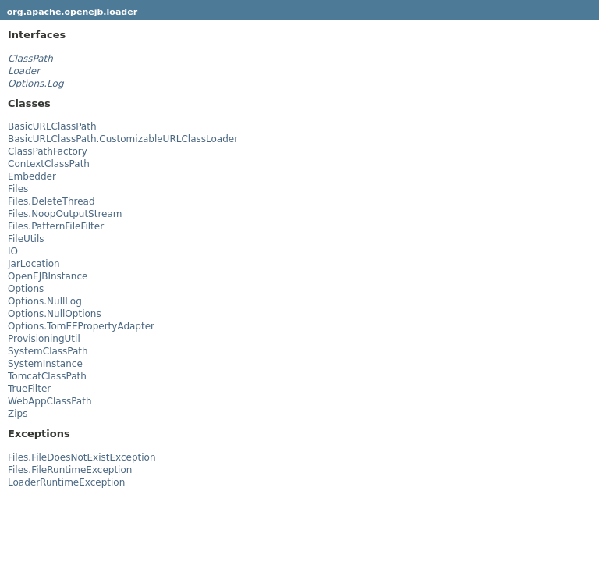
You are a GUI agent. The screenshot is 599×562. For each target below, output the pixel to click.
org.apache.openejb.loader (72, 12)
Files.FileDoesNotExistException (82, 457)
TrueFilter (29, 388)
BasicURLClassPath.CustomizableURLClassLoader (123, 138)
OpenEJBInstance (47, 276)
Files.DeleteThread (51, 201)
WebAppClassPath (50, 401)
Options (26, 288)
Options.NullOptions (54, 313)
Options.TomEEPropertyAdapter (81, 326)
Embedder (32, 176)
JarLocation (34, 263)
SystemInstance (45, 363)
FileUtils (26, 238)
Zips (17, 413)
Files (18, 188)
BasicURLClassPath (52, 126)
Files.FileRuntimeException (70, 469)
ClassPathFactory (47, 151)
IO (13, 251)
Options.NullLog (45, 301)
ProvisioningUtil (44, 338)
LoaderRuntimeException (66, 482)
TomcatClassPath (47, 376)
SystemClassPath (48, 351)
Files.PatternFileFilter (56, 226)
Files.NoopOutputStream (65, 213)
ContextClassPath (49, 163)
